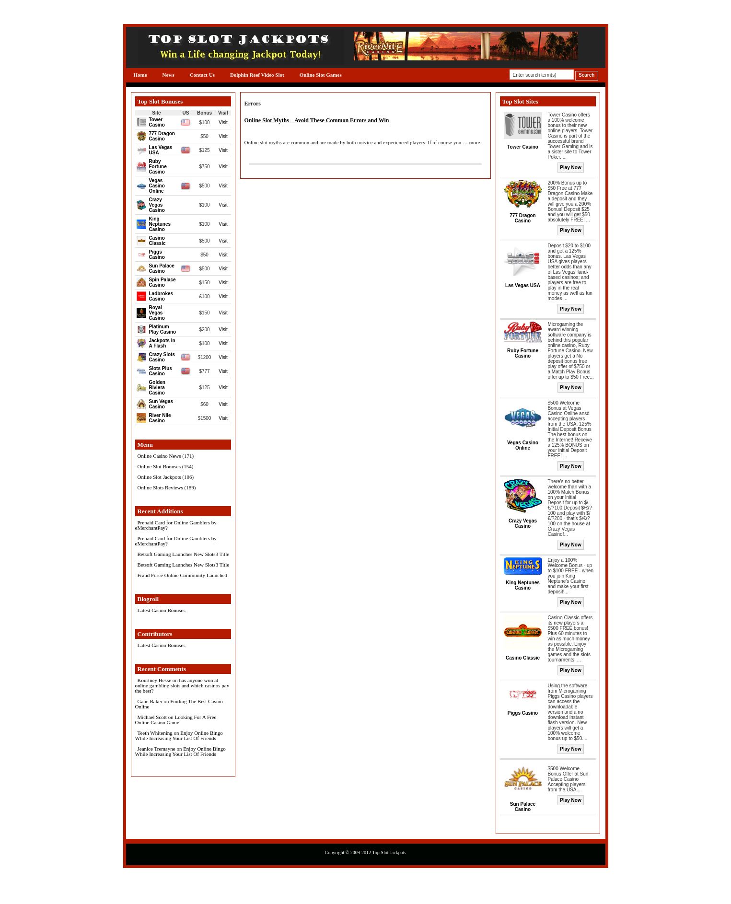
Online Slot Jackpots (159, 477)
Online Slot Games (321, 75)
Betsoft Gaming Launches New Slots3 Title (184, 554)
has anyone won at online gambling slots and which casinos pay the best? (182, 685)
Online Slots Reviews (160, 487)
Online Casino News (159, 456)
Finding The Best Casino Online (179, 703)
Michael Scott (152, 717)
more (474, 142)
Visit (223, 122)
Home (140, 75)
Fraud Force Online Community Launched (183, 575)
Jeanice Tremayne (156, 749)
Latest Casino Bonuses (162, 610)
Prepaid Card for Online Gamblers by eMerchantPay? (176, 525)
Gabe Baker (150, 701)
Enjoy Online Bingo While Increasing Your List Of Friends (179, 735)
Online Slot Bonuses (159, 466)
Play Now (570, 167)
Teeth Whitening (155, 733)
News (168, 75)
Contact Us (202, 75)
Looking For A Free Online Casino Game (176, 719)
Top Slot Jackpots (389, 852)
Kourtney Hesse (155, 680)
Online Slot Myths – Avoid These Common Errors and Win (316, 120)
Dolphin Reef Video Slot (257, 75)
